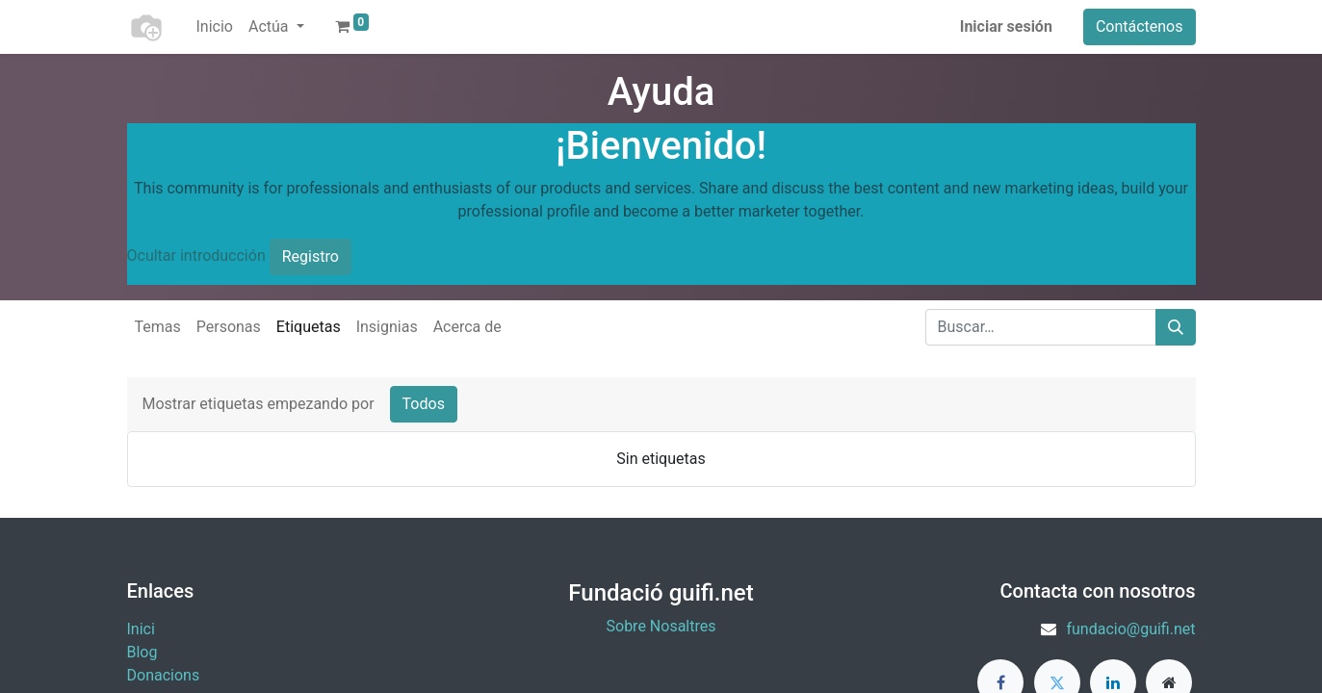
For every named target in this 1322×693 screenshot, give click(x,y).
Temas (158, 327)
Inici (141, 629)
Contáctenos (1139, 26)
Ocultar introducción (196, 255)
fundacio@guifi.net (1130, 629)
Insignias (387, 327)
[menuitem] (215, 27)
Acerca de (467, 327)
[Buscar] (1175, 327)
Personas (228, 327)
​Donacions (163, 675)
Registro (310, 256)
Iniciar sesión (1006, 26)
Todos (423, 404)
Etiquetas (308, 327)
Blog (142, 652)
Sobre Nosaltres (661, 626)
